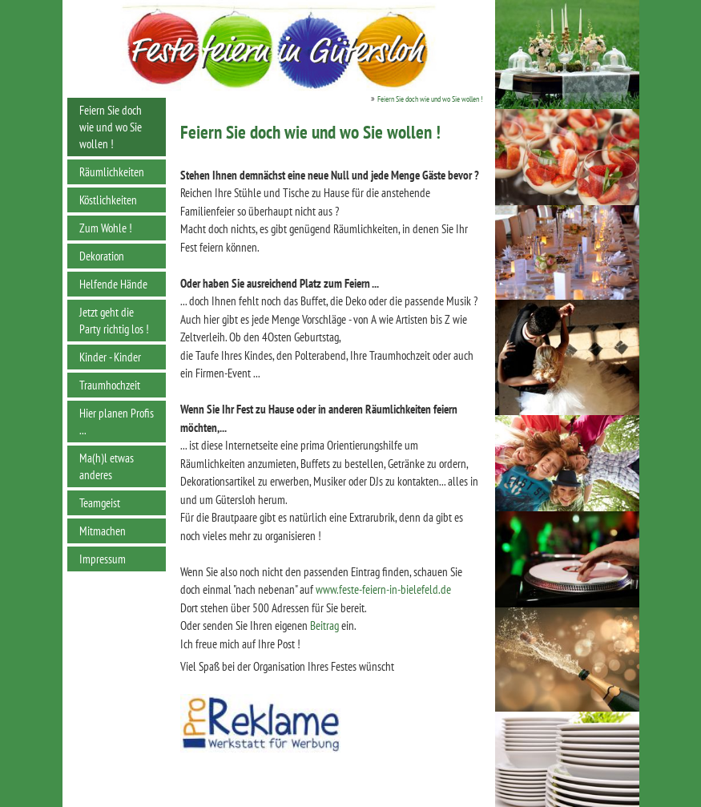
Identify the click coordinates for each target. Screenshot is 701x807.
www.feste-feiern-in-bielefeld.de (383, 589)
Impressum (102, 559)
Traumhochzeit (109, 385)
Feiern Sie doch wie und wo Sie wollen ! (110, 127)
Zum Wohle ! (105, 228)
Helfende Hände (113, 284)
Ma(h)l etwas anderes (106, 466)
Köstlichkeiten (108, 200)
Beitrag (324, 625)
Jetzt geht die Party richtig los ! (114, 321)
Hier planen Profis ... (116, 422)
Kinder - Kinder (110, 357)
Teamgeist (99, 502)
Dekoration (101, 256)
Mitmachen (102, 531)
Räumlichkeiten (111, 172)
